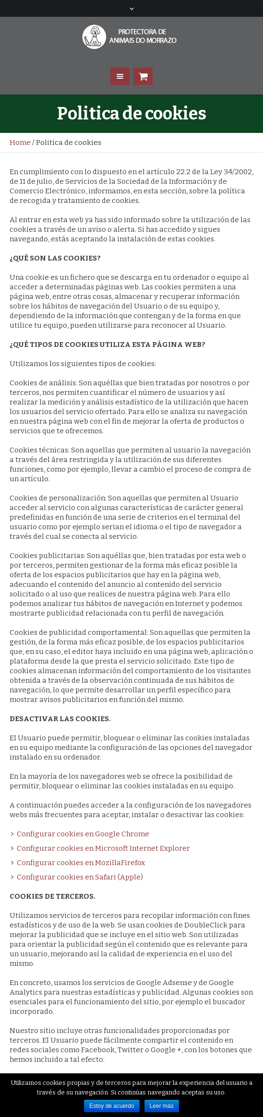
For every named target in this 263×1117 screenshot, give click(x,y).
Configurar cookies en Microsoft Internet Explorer (103, 848)
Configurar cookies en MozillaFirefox (81, 862)
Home (20, 142)
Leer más (162, 1106)
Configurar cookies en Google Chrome (83, 834)
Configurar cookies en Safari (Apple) (80, 877)
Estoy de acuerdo (111, 1106)
